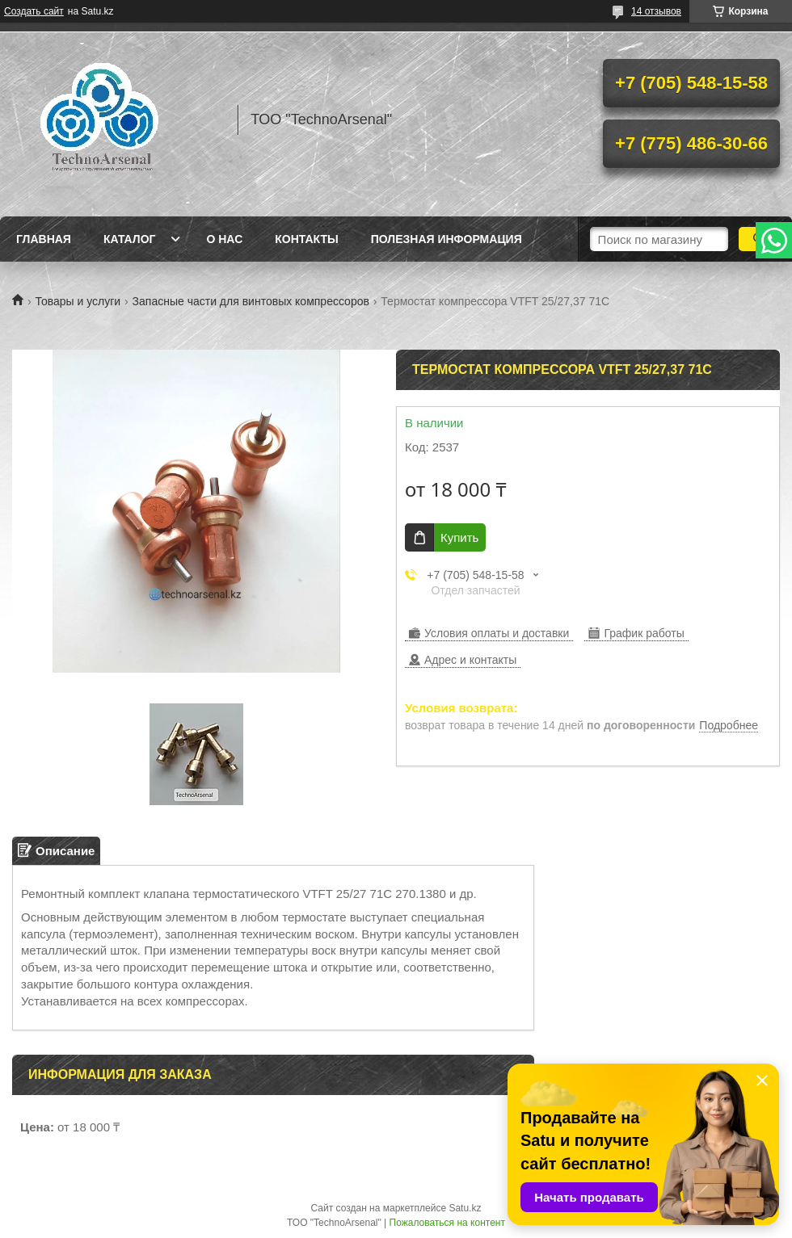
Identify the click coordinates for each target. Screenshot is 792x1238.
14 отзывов (656, 11)
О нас (224, 239)
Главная (43, 239)
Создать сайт (34, 11)
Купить (459, 537)
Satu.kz (465, 1208)
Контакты (306, 239)
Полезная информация (446, 239)
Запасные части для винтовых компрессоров (251, 301)
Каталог (129, 239)
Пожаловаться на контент (447, 1222)
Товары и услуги (77, 301)
